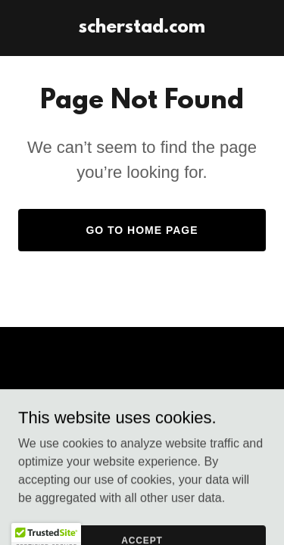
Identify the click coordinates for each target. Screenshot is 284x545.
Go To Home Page (142, 230)
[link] (142, 28)
